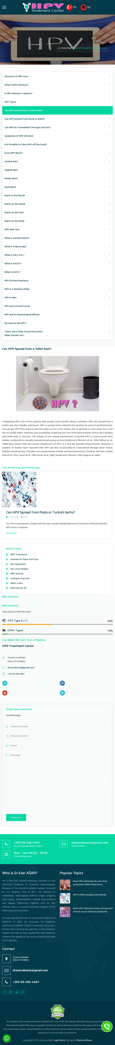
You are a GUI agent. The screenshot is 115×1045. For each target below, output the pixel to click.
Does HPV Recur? (13, 153)
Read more (11, 533)
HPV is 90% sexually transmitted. (89, 894)
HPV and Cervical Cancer (17, 306)
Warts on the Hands (14, 204)
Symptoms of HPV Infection (19, 136)
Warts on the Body (14, 221)
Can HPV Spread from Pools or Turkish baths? (40, 512)
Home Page (64, 48)
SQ (85, 7)
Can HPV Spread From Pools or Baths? (24, 119)
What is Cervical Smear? (16, 238)
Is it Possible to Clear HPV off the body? (25, 144)
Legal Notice (59, 1040)
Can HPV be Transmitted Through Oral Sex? (27, 127)
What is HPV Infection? (16, 85)
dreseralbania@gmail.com (20, 667)
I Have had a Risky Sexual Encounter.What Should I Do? (23, 333)
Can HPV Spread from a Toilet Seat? (23, 110)
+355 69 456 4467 (16, 674)
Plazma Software (84, 1040)
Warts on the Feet (14, 212)
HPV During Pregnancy (16, 280)
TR (71, 7)
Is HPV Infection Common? (18, 93)
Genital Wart (11, 161)
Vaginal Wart (11, 170)
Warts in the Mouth (14, 195)
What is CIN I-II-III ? (14, 255)
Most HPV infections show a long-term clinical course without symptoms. (93, 910)
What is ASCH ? (12, 272)
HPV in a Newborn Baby (16, 289)
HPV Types (10, 102)
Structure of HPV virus (16, 76)
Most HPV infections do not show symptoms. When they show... (90, 883)
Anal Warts (10, 187)
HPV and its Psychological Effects (22, 314)
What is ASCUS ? (13, 263)
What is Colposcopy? (15, 246)
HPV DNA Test (11, 229)
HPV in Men (10, 297)
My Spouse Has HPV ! (15, 323)
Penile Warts (11, 178)
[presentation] (18, 799)
